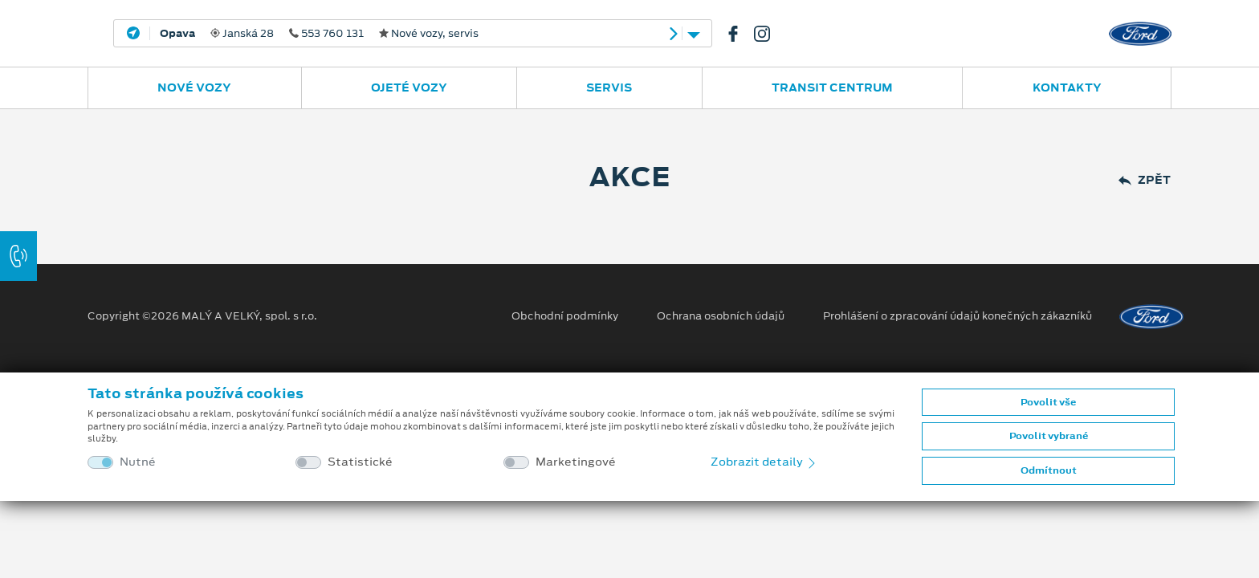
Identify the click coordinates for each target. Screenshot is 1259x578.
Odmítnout (1049, 470)
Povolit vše (1048, 402)
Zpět (1144, 180)
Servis (609, 87)
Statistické (360, 462)
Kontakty (1067, 87)
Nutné (138, 462)
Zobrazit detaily (764, 462)
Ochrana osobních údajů (720, 316)
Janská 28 (319, 33)
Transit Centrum (832, 87)
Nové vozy (194, 87)
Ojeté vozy (409, 87)
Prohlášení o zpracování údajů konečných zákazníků (957, 316)
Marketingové (576, 462)
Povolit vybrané (1048, 435)
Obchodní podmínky (564, 316)
